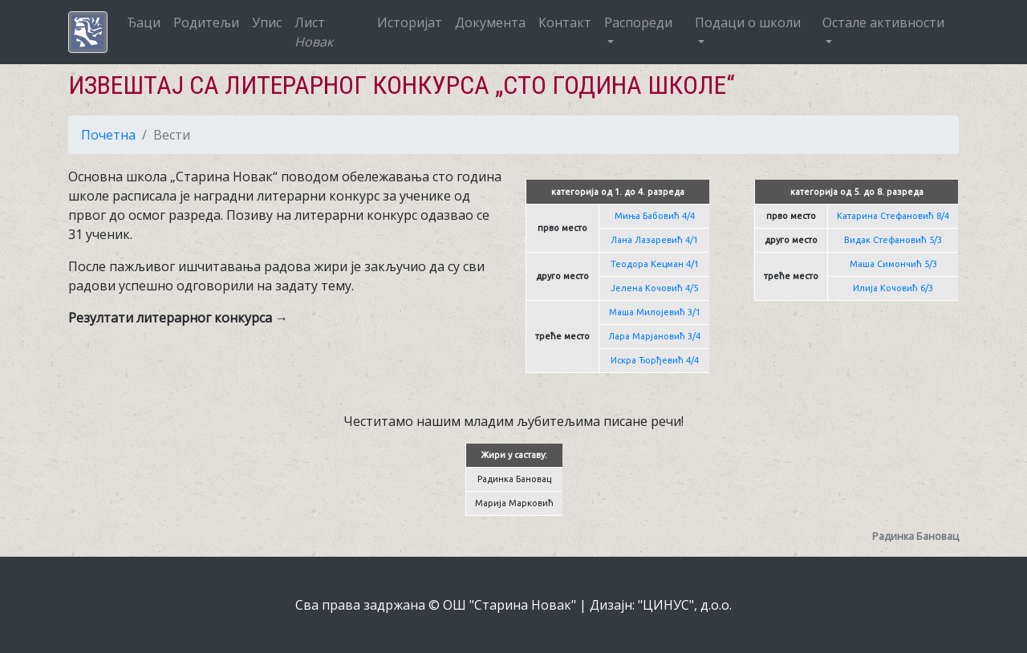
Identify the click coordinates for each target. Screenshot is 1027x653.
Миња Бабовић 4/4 (655, 216)
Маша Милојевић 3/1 (654, 312)
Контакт (564, 22)
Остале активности (883, 22)
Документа (490, 22)
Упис (267, 22)
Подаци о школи (748, 22)
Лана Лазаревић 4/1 (654, 240)
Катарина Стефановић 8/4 (893, 216)
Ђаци (143, 22)
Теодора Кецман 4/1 (655, 264)
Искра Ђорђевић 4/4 (655, 360)
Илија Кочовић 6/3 (893, 288)
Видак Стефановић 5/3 (893, 240)
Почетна (108, 135)
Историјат (409, 22)
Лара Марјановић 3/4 (654, 336)
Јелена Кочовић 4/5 (654, 288)
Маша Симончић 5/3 (893, 264)
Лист (313, 32)
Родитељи (206, 22)
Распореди (638, 22)
